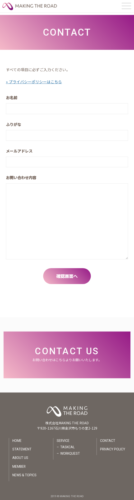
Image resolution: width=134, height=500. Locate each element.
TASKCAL (67, 445)
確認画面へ (67, 274)
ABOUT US (20, 456)
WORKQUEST (70, 451)
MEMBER (19, 464)
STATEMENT (21, 447)
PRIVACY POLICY (112, 447)
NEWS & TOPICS (24, 473)
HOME (16, 438)
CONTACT (107, 438)
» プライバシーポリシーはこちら (34, 79)
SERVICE (62, 438)
